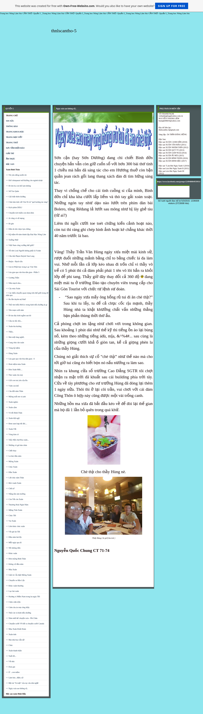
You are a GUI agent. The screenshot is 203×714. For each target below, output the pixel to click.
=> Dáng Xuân (12, 353)
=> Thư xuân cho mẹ (14, 375)
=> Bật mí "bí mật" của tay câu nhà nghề (22, 683)
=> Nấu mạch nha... (14, 283)
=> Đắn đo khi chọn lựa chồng (18, 229)
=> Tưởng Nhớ (12, 240)
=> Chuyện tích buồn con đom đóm (20, 213)
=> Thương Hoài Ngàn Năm (17, 505)
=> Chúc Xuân (11, 467)
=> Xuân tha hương (14, 326)
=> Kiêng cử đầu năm (14, 564)
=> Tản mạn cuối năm (15, 310)
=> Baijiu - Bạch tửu (14, 261)
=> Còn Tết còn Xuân (14, 499)
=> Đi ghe (10, 224)
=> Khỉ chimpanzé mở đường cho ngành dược (24, 180)
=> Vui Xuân (11, 521)
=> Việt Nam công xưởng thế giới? (20, 245)
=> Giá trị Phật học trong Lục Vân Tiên (21, 267)
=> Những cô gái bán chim (16, 445)
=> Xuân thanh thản (14, 651)
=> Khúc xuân (11, 553)
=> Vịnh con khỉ (12, 386)
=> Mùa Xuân (11, 569)
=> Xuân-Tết (11, 429)
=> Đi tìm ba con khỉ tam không (18, 186)
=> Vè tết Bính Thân (14, 413)
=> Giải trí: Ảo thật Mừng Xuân (18, 575)
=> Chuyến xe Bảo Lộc (15, 580)
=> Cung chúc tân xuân (15, 342)
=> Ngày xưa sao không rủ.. (17, 688)
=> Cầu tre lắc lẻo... (14, 321)
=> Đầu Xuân (11, 472)
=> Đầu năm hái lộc (14, 537)
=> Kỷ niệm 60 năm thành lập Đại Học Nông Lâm (26, 234)
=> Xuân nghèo (12, 402)
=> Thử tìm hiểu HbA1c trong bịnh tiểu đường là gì (26, 305)
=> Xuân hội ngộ (13, 418)
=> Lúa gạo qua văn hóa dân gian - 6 (20, 359)
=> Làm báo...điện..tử (14, 678)
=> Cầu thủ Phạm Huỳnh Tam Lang (20, 256)
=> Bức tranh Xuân (13, 483)
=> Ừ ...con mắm (13, 672)
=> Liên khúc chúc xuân (15, 526)
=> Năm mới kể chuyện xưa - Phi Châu (21, 618)
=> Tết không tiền (13, 548)
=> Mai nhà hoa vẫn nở (15, 640)
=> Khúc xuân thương (15, 586)
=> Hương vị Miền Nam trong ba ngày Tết (23, 596)
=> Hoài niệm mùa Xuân (15, 364)
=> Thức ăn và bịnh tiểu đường (18, 613)
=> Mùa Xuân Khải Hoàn (16, 629)
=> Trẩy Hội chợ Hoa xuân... (17, 440)
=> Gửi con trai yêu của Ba (16, 380)
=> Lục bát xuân (12, 591)
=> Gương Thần (12, 278)
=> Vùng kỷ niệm (13, 348)
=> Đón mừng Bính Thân (16, 559)
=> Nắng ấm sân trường (15, 494)
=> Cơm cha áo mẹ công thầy (18, 607)
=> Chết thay (11, 451)
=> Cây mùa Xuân (13, 288)
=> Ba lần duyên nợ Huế (16, 299)
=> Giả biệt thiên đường (16, 197)
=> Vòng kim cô (12, 434)
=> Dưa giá (10, 667)
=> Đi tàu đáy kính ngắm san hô (18, 315)
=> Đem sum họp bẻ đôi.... (16, 424)
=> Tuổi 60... (11, 656)
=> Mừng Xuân (12, 461)
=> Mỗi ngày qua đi (14, 542)
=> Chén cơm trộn (13, 602)
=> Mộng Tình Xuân (14, 510)
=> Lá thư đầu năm (13, 456)
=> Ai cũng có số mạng (15, 218)
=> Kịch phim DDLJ (14, 207)
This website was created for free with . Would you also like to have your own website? (101, 6)
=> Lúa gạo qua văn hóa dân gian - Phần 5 (22, 272)
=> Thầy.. (10, 332)
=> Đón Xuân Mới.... (14, 369)
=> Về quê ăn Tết (13, 532)
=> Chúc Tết (11, 515)
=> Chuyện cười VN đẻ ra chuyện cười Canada (25, 624)
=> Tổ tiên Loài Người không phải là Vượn (23, 251)
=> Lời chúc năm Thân (15, 478)
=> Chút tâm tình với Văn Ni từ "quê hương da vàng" (27, 202)
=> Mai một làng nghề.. (15, 337)
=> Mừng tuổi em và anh (16, 397)
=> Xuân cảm (11, 407)
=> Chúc (9, 645)
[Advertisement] (101, 74)
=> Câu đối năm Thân (14, 391)
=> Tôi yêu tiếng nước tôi (16, 175)
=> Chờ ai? (10, 488)
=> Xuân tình (11, 634)
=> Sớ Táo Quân (12, 191)
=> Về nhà (10, 661)
